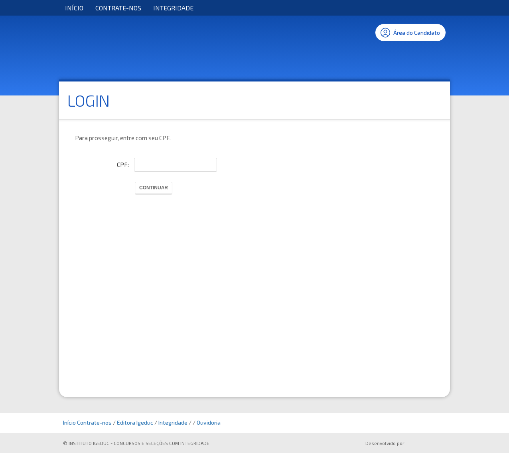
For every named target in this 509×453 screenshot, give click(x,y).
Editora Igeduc (135, 422)
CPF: (123, 164)
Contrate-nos (118, 8)
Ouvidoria (209, 422)
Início (74, 8)
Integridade (173, 8)
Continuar (153, 188)
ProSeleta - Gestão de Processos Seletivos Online (427, 444)
